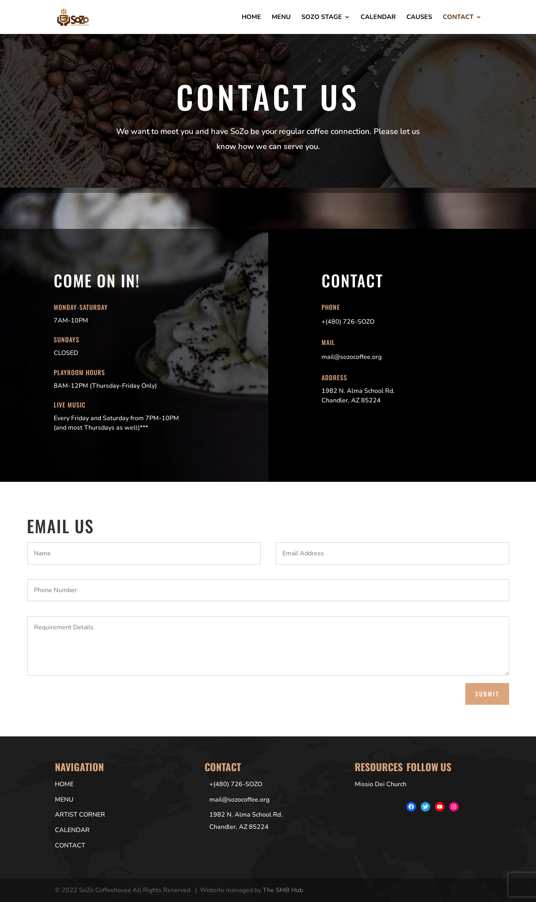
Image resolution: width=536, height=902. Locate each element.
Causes (419, 17)
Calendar (378, 17)
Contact (458, 17)
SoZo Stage (321, 17)
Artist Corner (80, 814)
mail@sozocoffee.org (239, 799)
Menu (281, 17)
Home (251, 17)
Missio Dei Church (380, 784)
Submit (487, 693)
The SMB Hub (283, 890)
